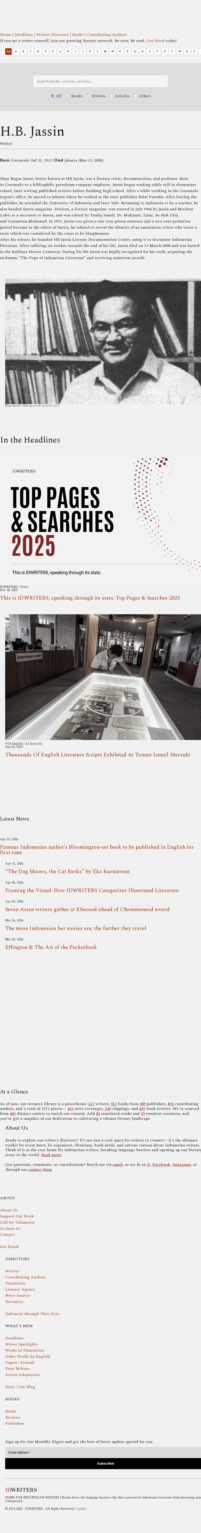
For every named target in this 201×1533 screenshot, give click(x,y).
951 (114, 1104)
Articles (119, 96)
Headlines (23, 35)
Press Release (17, 1369)
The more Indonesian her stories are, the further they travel (75, 928)
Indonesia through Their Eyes (32, 1314)
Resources (14, 1302)
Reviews (12, 1417)
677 (91, 1104)
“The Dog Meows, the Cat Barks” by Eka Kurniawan (67, 871)
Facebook (161, 1165)
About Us (9, 1210)
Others (142, 96)
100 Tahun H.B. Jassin (48, 406)
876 (171, 1104)
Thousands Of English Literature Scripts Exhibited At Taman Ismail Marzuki (97, 755)
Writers (96, 96)
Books (77, 35)
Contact (7, 1235)
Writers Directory (52, 35)
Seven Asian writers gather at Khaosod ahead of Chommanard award (87, 909)
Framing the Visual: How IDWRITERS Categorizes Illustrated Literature (92, 890)
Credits (81, 1508)
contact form (40, 1170)
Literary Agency (20, 1289)
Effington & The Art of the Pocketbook (51, 947)
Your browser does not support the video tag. (100, 1020)
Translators (15, 1283)
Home (5, 35)
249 (108, 1109)
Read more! (51, 1155)
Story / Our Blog (20, 1387)
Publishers (14, 1423)
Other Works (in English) (27, 1356)
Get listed (155, 41)
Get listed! (9, 1247)
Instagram (181, 1165)
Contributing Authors (107, 35)
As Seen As (10, 1228)
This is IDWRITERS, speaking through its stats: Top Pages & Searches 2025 (90, 598)
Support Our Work (17, 1216)
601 (142, 1109)
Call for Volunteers (17, 1222)
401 (13, 1114)
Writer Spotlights (21, 1344)
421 (70, 1109)
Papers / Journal (19, 1362)
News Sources (17, 1295)
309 (143, 1104)
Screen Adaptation (22, 1375)
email (118, 1165)
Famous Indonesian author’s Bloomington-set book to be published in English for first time (97, 850)
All (8, 51)
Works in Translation (24, 1350)
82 (98, 1114)
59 (143, 1114)
